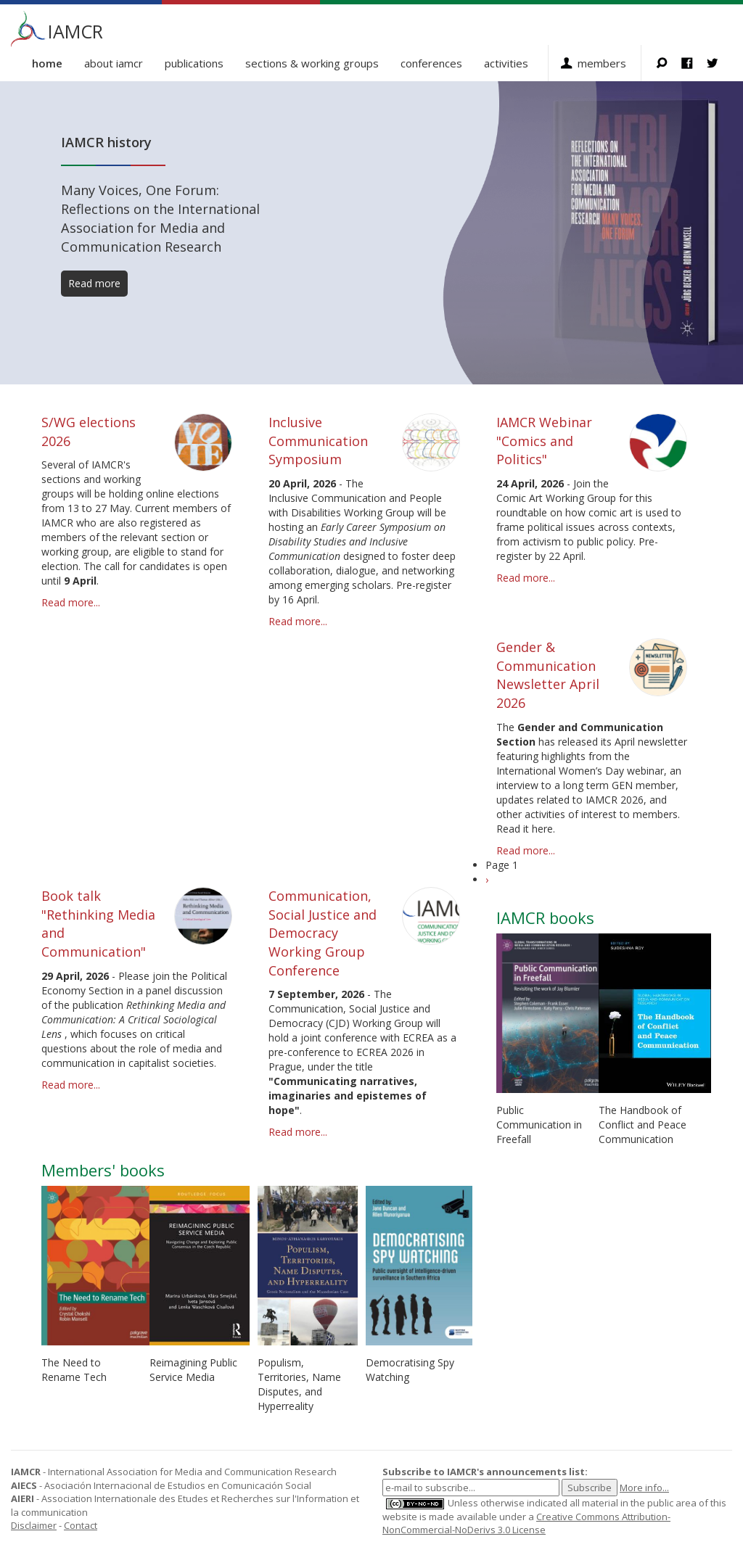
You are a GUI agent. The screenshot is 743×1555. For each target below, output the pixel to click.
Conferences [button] (431, 63)
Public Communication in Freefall (539, 1124)
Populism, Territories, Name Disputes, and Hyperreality (299, 1384)
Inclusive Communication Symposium (318, 440)
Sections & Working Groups (312, 63)
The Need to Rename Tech (74, 1370)
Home (47, 63)
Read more (94, 283)
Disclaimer (34, 1525)
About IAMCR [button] (113, 63)
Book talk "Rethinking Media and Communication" (98, 923)
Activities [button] (506, 63)
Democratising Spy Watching (410, 1370)
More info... (644, 1487)
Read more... (70, 602)
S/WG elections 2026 (88, 431)
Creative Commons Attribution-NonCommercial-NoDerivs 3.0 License (526, 1523)
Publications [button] (194, 63)
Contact (80, 1525)
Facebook (694, 63)
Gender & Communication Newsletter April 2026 (547, 674)
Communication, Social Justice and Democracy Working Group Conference (322, 933)
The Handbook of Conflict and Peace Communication (642, 1124)
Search (668, 63)
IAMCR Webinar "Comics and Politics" (544, 440)
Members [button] (602, 63)
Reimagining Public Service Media (193, 1370)
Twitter (719, 63)
